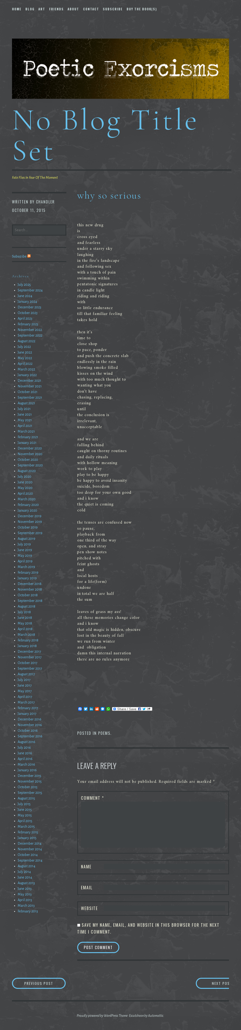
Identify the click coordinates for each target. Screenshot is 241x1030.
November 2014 (30, 849)
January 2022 (27, 375)
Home (16, 9)
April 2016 (25, 759)
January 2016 (27, 770)
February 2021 (28, 437)
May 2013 (25, 894)
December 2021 (29, 380)
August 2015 (26, 798)
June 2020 (25, 482)
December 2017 (29, 651)
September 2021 (30, 397)
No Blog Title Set (105, 135)
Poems (104, 733)
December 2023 (29, 307)
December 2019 (29, 516)
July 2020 (24, 476)
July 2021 (24, 409)
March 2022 (26, 369)
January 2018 (27, 646)
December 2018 (29, 584)
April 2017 (25, 697)
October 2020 (28, 459)
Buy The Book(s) (142, 9)
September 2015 (30, 793)
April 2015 (25, 821)
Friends (56, 9)
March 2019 (26, 567)
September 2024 (30, 290)
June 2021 (25, 414)
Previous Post (46, 983)
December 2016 (29, 719)
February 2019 (28, 572)
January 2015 (27, 838)
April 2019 (25, 561)
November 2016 (30, 725)
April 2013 (25, 900)
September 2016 (30, 736)
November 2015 (30, 781)
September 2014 (30, 860)
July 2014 (24, 872)
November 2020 (30, 454)
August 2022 (26, 341)
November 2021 (30, 386)
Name (86, 866)
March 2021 (26, 431)
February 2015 (28, 832)
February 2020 (28, 505)
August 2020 (27, 471)
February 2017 (28, 708)
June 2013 (25, 889)
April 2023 (25, 318)
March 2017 (26, 702)
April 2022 (25, 364)
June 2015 (25, 809)
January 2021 (27, 443)
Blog (30, 9)
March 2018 (26, 634)
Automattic (155, 1016)
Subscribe (113, 9)
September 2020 (30, 465)
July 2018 (24, 612)
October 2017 (27, 663)
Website (89, 908)
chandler (45, 202)
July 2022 (24, 347)
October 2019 (28, 527)
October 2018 (28, 595)
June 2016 (25, 753)
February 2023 (28, 324)
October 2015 (27, 787)
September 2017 (30, 668)
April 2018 (25, 629)
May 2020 (25, 488)
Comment (92, 798)
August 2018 (26, 606)
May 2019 (25, 555)
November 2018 (30, 589)
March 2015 (26, 826)
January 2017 (27, 714)
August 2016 (26, 742)
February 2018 (28, 640)
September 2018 (30, 601)
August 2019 (26, 539)
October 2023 (27, 313)
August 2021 (26, 403)
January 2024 (27, 301)
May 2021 (25, 420)
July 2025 (24, 284)
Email (87, 887)
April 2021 (25, 426)
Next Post (210, 983)
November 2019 (30, 522)
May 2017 (25, 691)
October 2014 (28, 855)
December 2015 (29, 776)
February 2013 (28, 911)
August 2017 (26, 674)
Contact (91, 9)
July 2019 (24, 544)
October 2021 (27, 392)
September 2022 (30, 335)
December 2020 (30, 448)
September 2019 (30, 533)
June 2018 (25, 618)
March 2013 (26, 905)
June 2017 (25, 685)
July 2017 (24, 680)
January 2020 (27, 510)
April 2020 (25, 493)
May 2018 (25, 623)
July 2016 (24, 747)
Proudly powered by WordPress (97, 1016)
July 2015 (24, 804)
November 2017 (30, 657)
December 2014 (29, 843)
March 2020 (27, 499)
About (73, 9)
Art (41, 9)
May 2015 (25, 815)
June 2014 (25, 877)
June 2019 (25, 550)
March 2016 (26, 764)
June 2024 (25, 296)
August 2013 (26, 883)
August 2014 (26, 866)
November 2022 (30, 330)
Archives (20, 276)
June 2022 (25, 352)
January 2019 (27, 578)
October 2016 (28, 730)
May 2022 (25, 358)
